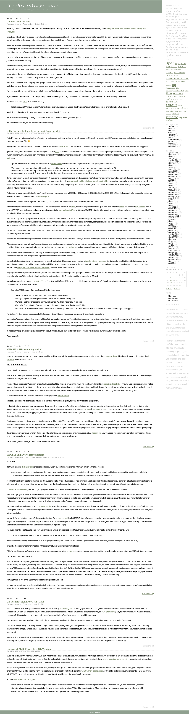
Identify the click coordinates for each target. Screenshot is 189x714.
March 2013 (172, 187)
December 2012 (173, 191)
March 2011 (172, 227)
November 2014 (173, 160)
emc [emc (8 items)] (176, 75)
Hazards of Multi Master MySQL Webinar (29, 649)
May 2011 (171, 223)
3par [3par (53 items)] (170, 63)
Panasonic (97, 409)
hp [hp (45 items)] (174, 85)
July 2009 (171, 263)
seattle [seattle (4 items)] (180, 105)
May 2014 (171, 167)
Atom (73, 207)
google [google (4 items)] (168, 85)
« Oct (169, 288)
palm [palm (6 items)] (176, 102)
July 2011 (171, 220)
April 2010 (171, 247)
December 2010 (173, 232)
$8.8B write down (110, 356)
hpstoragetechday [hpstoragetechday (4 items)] (173, 90)
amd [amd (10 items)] (168, 66)
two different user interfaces (95, 261)
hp (28, 352)
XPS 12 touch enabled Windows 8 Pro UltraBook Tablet (88, 181)
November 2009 (173, 256)
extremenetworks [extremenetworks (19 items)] (177, 78)
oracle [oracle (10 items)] (169, 102)
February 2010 (172, 250)
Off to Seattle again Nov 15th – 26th (25, 601)
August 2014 (172, 164)
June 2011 (171, 221)
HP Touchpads (43, 196)
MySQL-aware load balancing (92, 671)
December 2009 (173, 254)
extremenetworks (36, 457)
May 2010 (171, 245)
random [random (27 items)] (171, 105)
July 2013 (171, 180)
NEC (106, 409)
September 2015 (173, 153)
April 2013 (171, 185)
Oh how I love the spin (18, 21)
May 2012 (171, 203)
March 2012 (172, 207)
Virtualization (172, 147)
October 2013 (172, 174)
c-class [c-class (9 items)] (182, 67)
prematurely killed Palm (111, 384)
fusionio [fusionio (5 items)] (181, 82)
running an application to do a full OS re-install (33, 268)
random (30, 24)
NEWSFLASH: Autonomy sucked (24, 349)
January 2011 (172, 231)
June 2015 (171, 156)
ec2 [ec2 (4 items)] (172, 75)
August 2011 (172, 218)
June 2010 (171, 243)
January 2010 (172, 252)
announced (63, 518)
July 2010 (171, 241)
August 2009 (172, 261)
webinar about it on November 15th (115, 659)
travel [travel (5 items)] (168, 114)
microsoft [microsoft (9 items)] (178, 93)
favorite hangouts (66, 608)
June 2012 (171, 202)
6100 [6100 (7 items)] (183, 64)
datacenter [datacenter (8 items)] (179, 72)
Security (170, 141)
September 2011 (173, 216)
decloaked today (27, 467)
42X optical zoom (108, 612)
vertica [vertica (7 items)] (175, 114)
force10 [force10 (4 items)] (174, 81)
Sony (83, 409)
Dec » (177, 288)
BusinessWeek (56, 164)
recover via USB (37, 281)
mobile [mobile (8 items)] (169, 96)
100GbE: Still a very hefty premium (25, 454)
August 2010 (172, 240)
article (25, 102)
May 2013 (171, 183)
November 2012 (173, 193)
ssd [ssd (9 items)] (167, 111)
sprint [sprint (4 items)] (186, 108)
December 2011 (173, 211)
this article (12, 489)
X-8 (36, 521)
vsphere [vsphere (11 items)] (183, 117)
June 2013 (171, 182)
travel (29, 604)
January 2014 (172, 171)
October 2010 (172, 236)
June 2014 (171, 165)
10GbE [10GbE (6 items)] (178, 64)
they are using (140, 207)
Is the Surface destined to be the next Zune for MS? (33, 131)
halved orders (63, 146)
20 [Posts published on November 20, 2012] (171, 283)
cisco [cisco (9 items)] (184, 69)
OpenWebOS (70, 247)
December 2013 (173, 173)
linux (169, 132)
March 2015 (172, 158)
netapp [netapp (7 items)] (182, 96)
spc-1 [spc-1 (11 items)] (180, 108)
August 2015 (172, 155)
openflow (46, 457)
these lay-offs (96, 433)
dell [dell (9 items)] (168, 75)
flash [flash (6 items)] (168, 82)
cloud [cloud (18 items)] (169, 72)
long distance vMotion (43, 506)
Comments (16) (148, 594)
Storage (170, 143)
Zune (57, 152)
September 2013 (173, 176)
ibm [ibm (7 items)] (182, 90)
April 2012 (171, 205)
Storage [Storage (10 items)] (174, 111)
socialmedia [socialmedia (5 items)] (171, 108)
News (169, 138)
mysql (29, 651)
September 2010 (173, 238)
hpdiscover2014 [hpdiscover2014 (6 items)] (173, 88)
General (18, 24)
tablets (121, 207)
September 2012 (173, 196)
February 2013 (172, 189)
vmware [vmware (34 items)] (172, 117)
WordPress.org (173, 300)
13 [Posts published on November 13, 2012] (171, 280)
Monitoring (171, 134)
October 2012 (172, 194)
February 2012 (172, 209)
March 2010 (172, 249)
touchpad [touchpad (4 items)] (182, 111)
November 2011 (173, 212)
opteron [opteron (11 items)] (177, 99)
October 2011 (172, 214)
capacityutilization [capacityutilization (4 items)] (173, 69)
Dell (31, 409)
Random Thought (173, 139)
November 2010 (173, 234)
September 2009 (173, 259)
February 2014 (172, 169)
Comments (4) (148, 447)
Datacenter (171, 127)
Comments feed (173, 299)
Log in (169, 295)
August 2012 (172, 198)
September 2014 (173, 162)
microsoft (31, 133)
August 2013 (172, 178)
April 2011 (171, 225)
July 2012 (171, 200)
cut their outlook (63, 396)
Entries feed (172, 297)
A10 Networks (21, 489)
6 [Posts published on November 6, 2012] (170, 278)
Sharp (88, 409)
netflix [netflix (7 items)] (169, 99)
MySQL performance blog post (25, 679)
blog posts (70, 551)
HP (26, 409)
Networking (19, 457)
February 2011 (172, 229)
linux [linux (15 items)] (169, 93)
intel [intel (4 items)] (186, 90)
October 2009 (172, 258)
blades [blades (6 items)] (174, 67)
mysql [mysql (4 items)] (176, 96)
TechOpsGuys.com (33, 5)
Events (17, 651)
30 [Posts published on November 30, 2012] (179, 285)
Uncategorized (172, 145)
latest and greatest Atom (67, 210)
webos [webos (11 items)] (169, 120)
